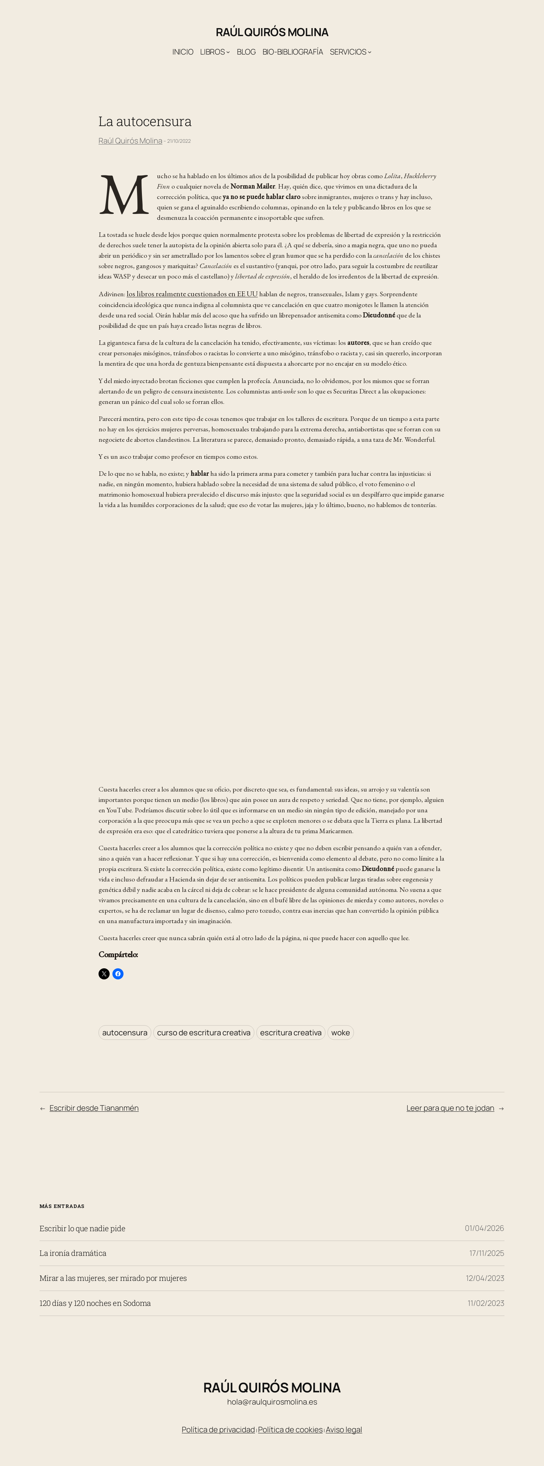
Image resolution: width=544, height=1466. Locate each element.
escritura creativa (291, 1032)
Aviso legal (344, 1429)
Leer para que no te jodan (450, 1108)
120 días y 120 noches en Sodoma (95, 1303)
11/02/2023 (486, 1303)
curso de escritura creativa (203, 1032)
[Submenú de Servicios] (370, 52)
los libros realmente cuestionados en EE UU (192, 294)
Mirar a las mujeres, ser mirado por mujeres (113, 1278)
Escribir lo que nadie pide (82, 1228)
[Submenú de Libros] (228, 52)
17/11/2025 (486, 1253)
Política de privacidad (218, 1429)
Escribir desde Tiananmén (94, 1108)
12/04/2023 (485, 1278)
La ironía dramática (73, 1253)
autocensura (124, 1032)
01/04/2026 (484, 1228)
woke (340, 1032)
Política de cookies (290, 1429)
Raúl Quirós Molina (272, 32)
